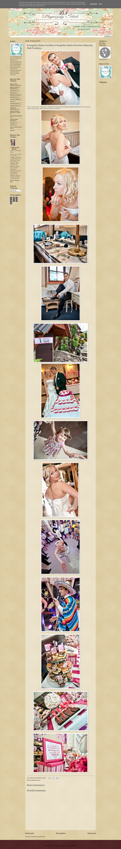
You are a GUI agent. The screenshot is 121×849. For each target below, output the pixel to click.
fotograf (12, 101)
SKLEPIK (12, 125)
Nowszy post (29, 833)
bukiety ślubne (13, 90)
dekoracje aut (13, 93)
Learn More (93, 4)
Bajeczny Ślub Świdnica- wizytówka (15, 84)
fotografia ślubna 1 (14, 103)
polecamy (12, 122)
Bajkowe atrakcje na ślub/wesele (15, 88)
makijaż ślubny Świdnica (16, 116)
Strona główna (60, 833)
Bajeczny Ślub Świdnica (15, 148)
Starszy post (91, 833)
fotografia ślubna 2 (35, 780)
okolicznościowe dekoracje (14, 120)
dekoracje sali (13, 97)
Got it (100, 4)
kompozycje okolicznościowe (14, 108)
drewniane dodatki (14, 99)
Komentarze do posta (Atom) (38, 836)
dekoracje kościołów (15, 95)
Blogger (74, 845)
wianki (11, 130)
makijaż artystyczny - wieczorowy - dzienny (15, 112)
